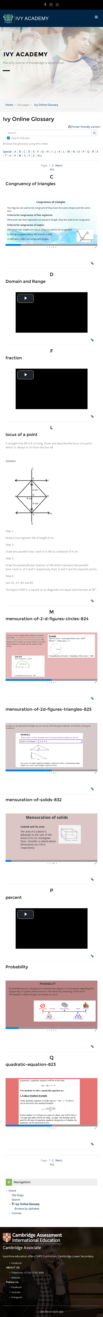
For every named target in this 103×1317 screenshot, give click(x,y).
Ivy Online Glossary (46, 105)
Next (58, 165)
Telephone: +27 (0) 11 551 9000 (27, 1272)
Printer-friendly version (85, 126)
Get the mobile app (51, 1311)
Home (9, 105)
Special (7, 151)
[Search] (48, 133)
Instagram (16, 1297)
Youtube (15, 1292)
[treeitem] (51, 1190)
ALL (52, 169)
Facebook (16, 1263)
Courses (17, 1213)
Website (15, 1277)
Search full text (20, 138)
